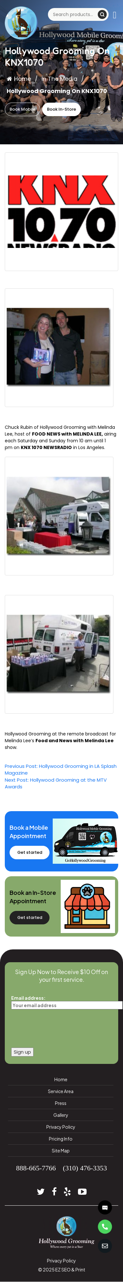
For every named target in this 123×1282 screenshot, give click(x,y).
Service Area (60, 1091)
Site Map (61, 1150)
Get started (29, 852)
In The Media (59, 79)
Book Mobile (22, 109)
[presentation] (59, 1026)
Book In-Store (61, 109)
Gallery (60, 1115)
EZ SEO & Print (70, 1269)
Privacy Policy (60, 1127)
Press (60, 1103)
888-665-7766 (36, 1167)
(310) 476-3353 (85, 1167)
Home (19, 79)
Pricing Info (61, 1139)
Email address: (61, 1001)
